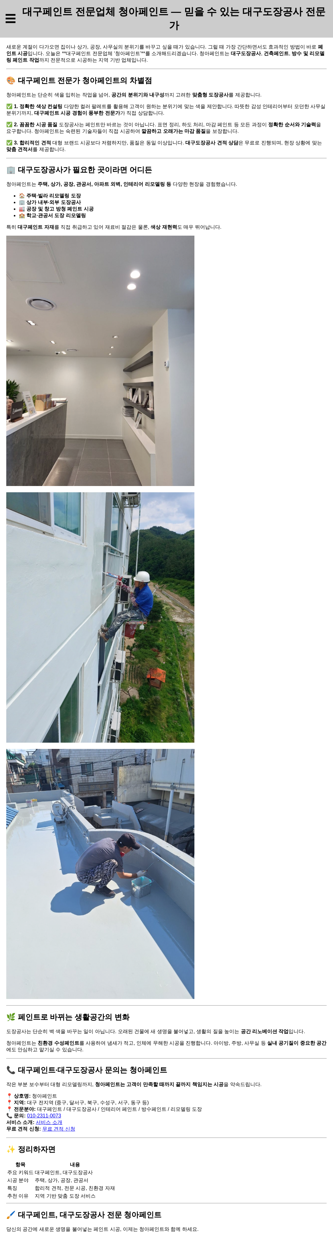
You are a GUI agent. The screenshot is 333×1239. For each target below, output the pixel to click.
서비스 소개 (49, 1122)
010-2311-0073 (44, 1115)
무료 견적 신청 (58, 1129)
